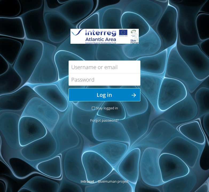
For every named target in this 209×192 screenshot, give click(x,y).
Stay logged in (107, 108)
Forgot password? (104, 120)
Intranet (87, 181)
